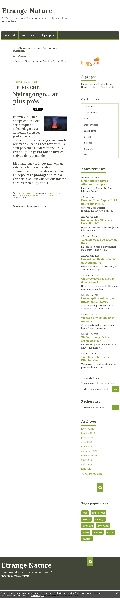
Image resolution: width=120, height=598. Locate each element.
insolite (40, 195)
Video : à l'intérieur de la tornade (97, 319)
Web (58, 193)
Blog (86, 118)
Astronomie (91, 112)
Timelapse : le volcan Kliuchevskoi (95, 358)
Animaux (89, 106)
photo (57, 195)
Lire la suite (107, 87)
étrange (99, 519)
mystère (87, 538)
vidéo (86, 532)
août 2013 (86, 459)
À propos (47, 35)
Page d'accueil (19, 55)
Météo (87, 136)
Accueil (10, 35)
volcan (49, 195)
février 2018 (87, 428)
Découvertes (91, 124)
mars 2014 (87, 446)
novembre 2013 (89, 455)
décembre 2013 (89, 450)
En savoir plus (37, 595)
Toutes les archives (91, 473)
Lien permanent (22, 193)
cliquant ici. (41, 183)
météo (110, 532)
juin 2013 (86, 468)
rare (85, 512)
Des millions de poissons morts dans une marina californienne (36, 49)
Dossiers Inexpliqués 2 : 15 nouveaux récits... (99, 202)
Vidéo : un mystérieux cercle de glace (96, 339)
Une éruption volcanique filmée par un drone (98, 299)
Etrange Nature (27, 10)
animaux (88, 525)
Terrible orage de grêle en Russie (99, 241)
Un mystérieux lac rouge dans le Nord (98, 280)
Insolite (97, 532)
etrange (23, 195)
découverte (103, 525)
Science (51, 193)
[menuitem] (10, 35)
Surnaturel (90, 148)
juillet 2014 (87, 437)
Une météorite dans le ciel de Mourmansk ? (98, 260)
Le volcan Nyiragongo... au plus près (36, 94)
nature (31, 195)
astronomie (98, 512)
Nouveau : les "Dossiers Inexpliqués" (97, 221)
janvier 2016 (88, 433)
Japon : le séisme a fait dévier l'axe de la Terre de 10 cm (40, 61)
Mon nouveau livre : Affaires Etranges (94, 182)
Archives (28, 35)
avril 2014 (86, 441)
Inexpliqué (90, 130)
